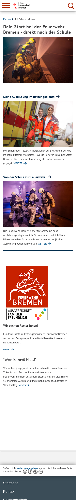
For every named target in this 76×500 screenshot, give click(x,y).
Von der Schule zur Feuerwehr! (25, 177)
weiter (6, 349)
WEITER (18, 163)
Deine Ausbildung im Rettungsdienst (29, 97)
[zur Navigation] (6, 5)
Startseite (10, 483)
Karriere (8, 19)
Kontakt (9, 492)
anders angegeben (27, 468)
